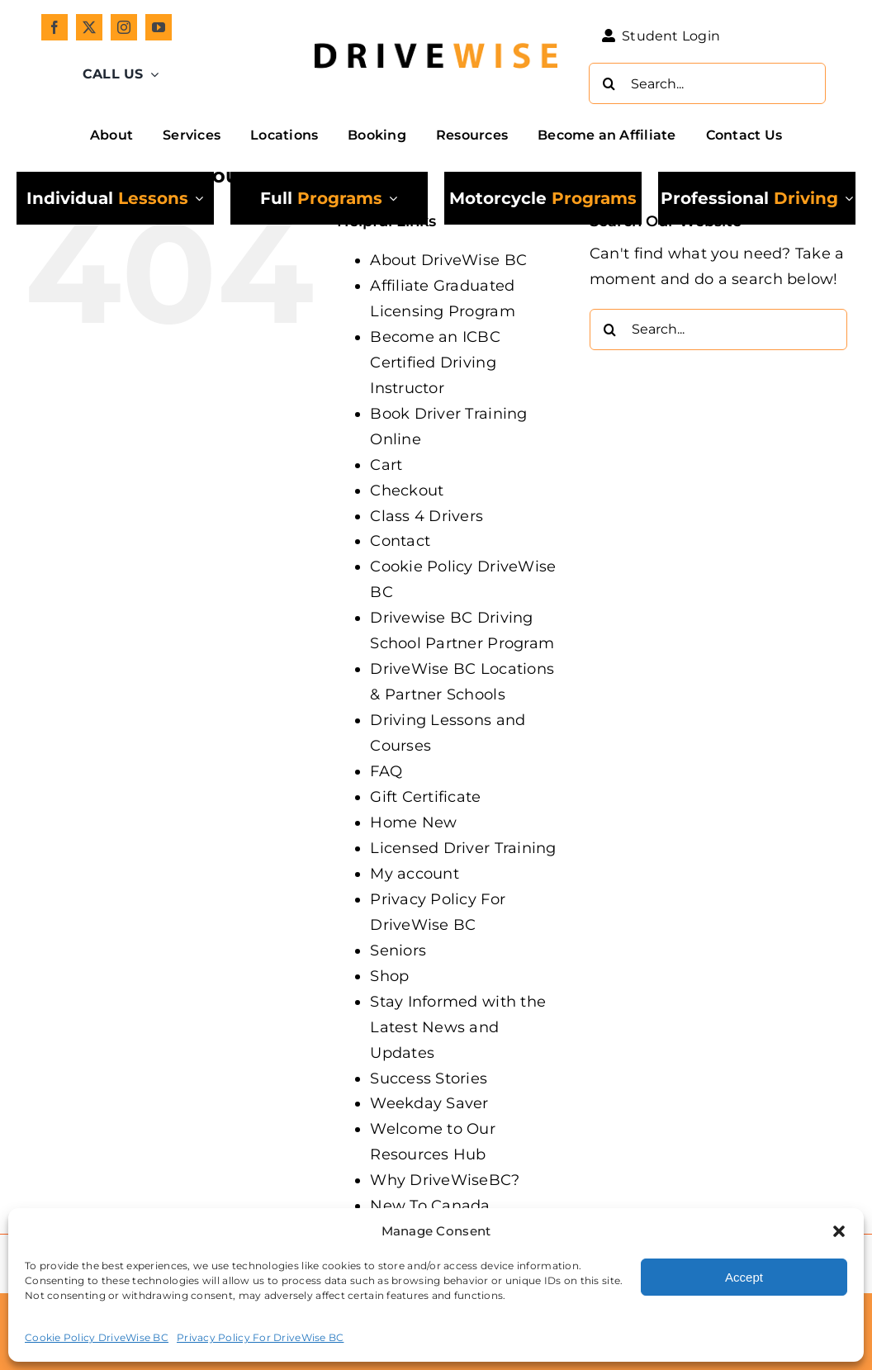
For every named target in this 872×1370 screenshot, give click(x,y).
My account (414, 874)
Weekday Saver (429, 1103)
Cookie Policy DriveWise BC (96, 1337)
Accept (744, 1277)
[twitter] (89, 27)
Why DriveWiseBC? (444, 1180)
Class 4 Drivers (426, 516)
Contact (400, 541)
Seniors (398, 950)
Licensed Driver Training (463, 848)
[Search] (609, 83)
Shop (389, 976)
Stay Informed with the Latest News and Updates (458, 1027)
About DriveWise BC (448, 260)
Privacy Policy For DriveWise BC (260, 1337)
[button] (839, 1231)
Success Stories (428, 1078)
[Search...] (707, 83)
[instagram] (124, 27)
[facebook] (54, 27)
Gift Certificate (425, 797)
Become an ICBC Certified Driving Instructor (435, 362)
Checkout (406, 490)
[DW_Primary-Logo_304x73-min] (436, 35)
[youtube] (158, 27)
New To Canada (430, 1206)
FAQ (386, 771)
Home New (413, 822)
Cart (386, 465)
